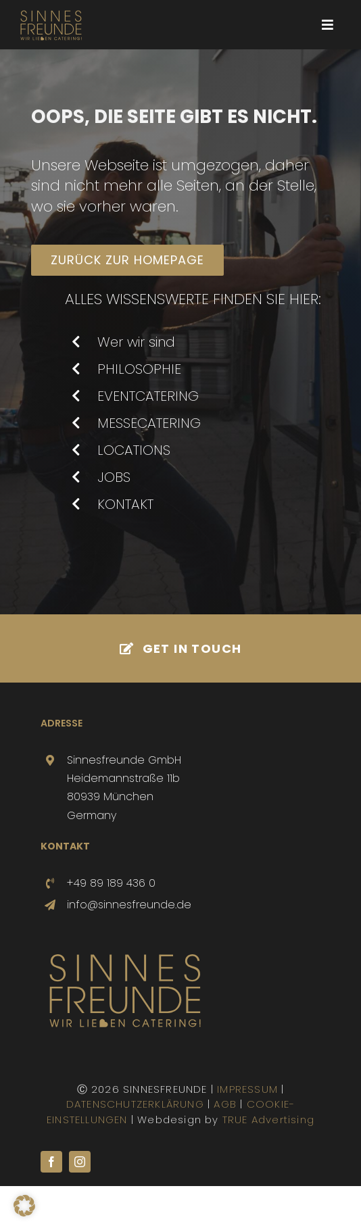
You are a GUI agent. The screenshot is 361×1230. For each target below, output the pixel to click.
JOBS (113, 477)
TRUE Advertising (268, 1119)
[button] (24, 1205)
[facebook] (51, 1162)
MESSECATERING (149, 423)
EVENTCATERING (148, 396)
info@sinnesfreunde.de (129, 904)
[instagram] (80, 1162)
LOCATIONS (133, 450)
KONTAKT (125, 504)
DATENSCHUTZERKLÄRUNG (135, 1104)
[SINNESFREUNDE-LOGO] (51, 11)
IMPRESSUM (247, 1089)
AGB (225, 1104)
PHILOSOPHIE (139, 369)
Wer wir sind (136, 342)
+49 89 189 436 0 (111, 883)
